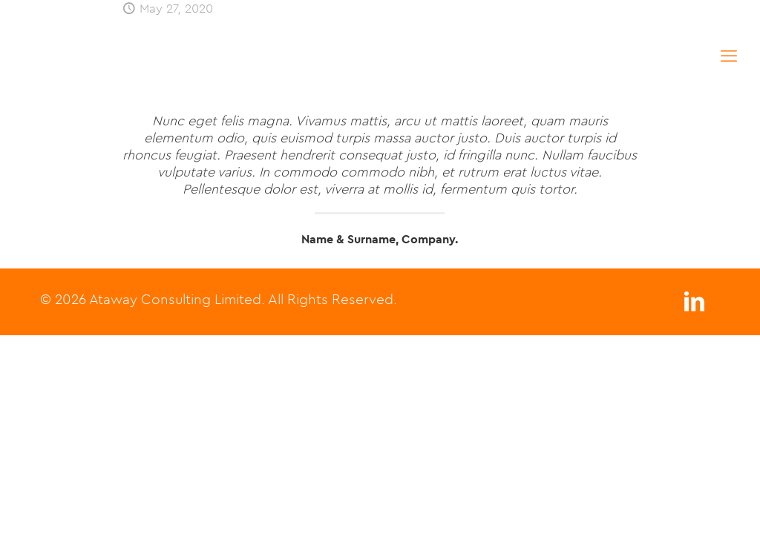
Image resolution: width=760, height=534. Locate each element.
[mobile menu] (728, 55)
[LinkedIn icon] (694, 305)
